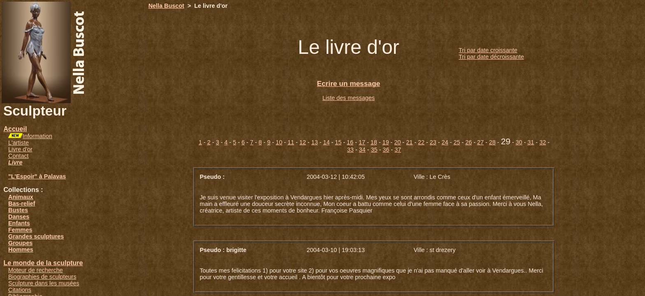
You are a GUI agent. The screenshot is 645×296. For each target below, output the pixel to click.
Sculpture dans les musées (43, 283)
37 (397, 149)
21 (409, 142)
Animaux (20, 197)
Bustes (18, 210)
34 (362, 149)
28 (492, 142)
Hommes (20, 249)
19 (386, 142)
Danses (18, 216)
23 (433, 142)
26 (468, 142)
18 (374, 142)
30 (519, 142)
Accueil (15, 128)
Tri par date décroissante (491, 56)
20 (397, 142)
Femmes (20, 230)
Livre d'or (20, 149)
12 (302, 142)
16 (350, 142)
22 (421, 142)
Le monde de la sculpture (43, 262)
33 (350, 149)
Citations (19, 290)
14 (326, 142)
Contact (18, 156)
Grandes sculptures (36, 236)
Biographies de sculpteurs (42, 276)
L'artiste (18, 142)
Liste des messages (348, 98)
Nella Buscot (166, 5)
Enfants (19, 223)
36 (386, 149)
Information (37, 136)
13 (314, 142)
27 (480, 142)
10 (279, 142)
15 (338, 142)
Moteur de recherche (35, 270)
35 (374, 149)
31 (530, 142)
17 (362, 142)
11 (291, 142)
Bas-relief (21, 203)
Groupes (20, 243)
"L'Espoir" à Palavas (37, 176)
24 (445, 142)
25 (456, 142)
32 (542, 142)
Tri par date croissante (488, 50)
